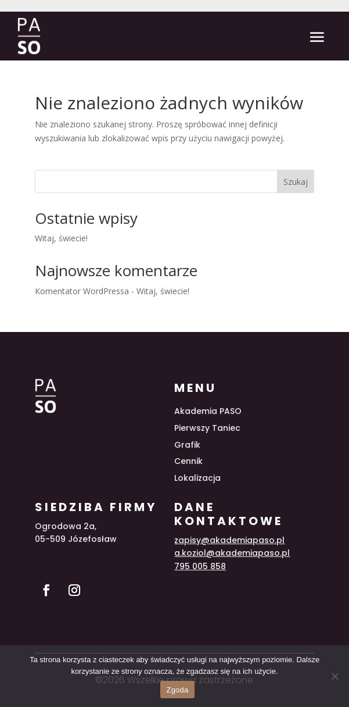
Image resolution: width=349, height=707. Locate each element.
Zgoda (177, 689)
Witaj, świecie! (61, 238)
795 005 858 (200, 566)
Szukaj (295, 181)
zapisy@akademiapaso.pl (229, 540)
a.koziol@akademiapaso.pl (232, 553)
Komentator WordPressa (82, 291)
